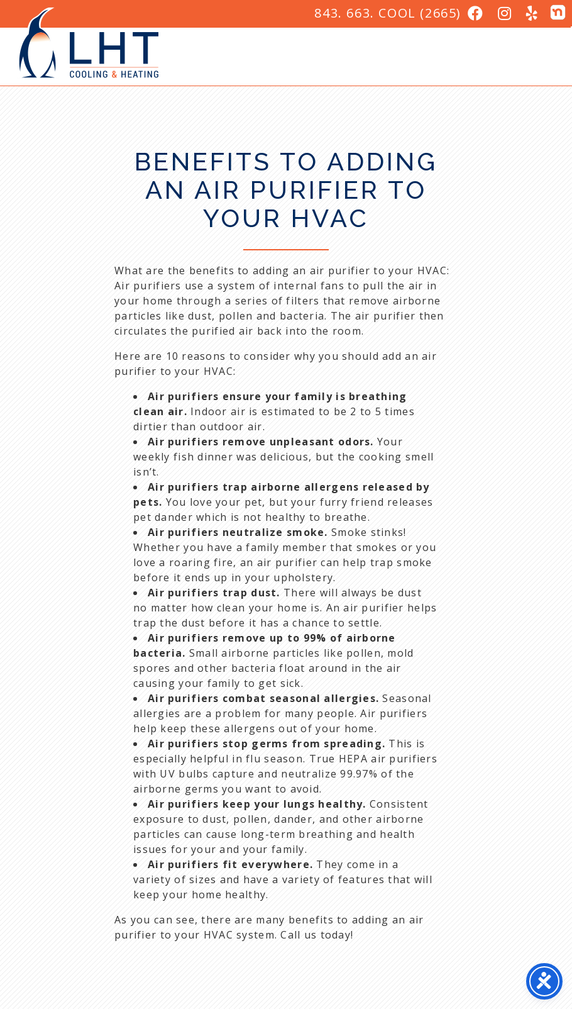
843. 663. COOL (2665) (387, 12)
